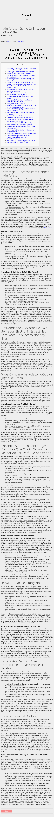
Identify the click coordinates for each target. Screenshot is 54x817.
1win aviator (48, 228)
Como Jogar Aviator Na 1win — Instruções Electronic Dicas (20, 131)
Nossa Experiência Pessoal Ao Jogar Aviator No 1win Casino (22, 113)
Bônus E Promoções (13, 139)
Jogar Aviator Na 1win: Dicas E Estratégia (20, 123)
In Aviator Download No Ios (16, 70)
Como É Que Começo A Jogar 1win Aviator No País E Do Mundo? (21, 109)
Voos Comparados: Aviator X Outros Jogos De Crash (20, 79)
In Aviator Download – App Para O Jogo (19, 135)
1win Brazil (21, 41)
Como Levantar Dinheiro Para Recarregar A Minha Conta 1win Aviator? (20, 120)
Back (6, 811)
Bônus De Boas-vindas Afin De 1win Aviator (21, 93)
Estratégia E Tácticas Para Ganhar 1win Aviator (22, 68)
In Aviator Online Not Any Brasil (17, 95)
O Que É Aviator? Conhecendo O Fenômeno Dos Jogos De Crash (21, 90)
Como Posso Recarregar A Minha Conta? (20, 82)
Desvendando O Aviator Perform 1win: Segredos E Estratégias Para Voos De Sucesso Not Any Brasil (21, 75)
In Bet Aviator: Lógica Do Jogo (16, 137)
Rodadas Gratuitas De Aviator (16, 116)
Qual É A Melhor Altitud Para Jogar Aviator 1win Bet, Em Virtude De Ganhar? (22, 106)
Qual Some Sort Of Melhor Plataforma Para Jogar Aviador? (21, 127)
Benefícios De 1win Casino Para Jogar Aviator (21, 133)
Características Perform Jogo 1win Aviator (20, 118)
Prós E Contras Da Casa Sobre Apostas (19, 125)
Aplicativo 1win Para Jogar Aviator (17, 142)
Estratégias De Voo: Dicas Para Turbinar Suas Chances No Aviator (19, 101)
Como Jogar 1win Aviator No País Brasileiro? (21, 72)
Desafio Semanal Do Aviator (16, 103)
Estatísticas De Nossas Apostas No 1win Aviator (20, 97)
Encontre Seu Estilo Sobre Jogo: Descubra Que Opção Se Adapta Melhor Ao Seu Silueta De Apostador (21, 85)
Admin (9, 41)
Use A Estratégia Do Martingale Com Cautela (21, 140)
